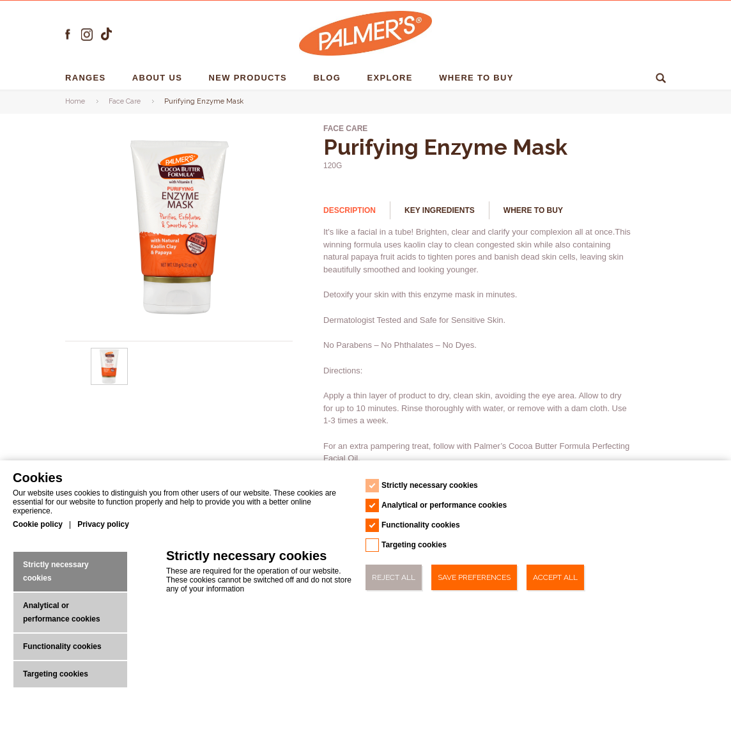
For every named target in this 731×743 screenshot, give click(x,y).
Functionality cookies (62, 646)
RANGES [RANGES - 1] (87, 77)
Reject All (393, 577)
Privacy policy (103, 524)
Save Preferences (474, 577)
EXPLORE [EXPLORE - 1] (391, 77)
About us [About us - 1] (158, 77)
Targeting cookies (55, 673)
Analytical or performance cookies (61, 612)
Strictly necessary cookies (56, 571)
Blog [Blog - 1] (328, 77)
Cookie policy (38, 524)
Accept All (555, 577)
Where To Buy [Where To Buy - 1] (477, 77)
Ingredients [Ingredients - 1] (574, 77)
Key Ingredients (439, 210)
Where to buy (533, 210)
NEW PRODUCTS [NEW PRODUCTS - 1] (249, 77)
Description (349, 210)
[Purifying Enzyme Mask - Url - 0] (110, 382)
